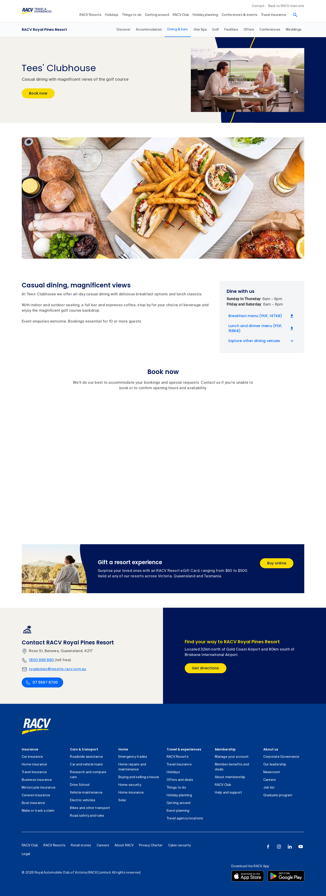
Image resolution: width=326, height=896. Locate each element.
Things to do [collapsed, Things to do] (131, 15)
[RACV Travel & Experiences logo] (37, 11)
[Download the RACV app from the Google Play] (286, 876)
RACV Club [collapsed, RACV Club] (181, 15)
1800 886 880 (41, 660)
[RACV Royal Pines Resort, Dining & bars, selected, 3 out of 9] (178, 29)
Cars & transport (84, 749)
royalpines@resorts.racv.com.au (57, 669)
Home (123, 749)
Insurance (30, 749)
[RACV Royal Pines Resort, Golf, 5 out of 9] (215, 29)
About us (270, 749)
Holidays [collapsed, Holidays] (111, 15)
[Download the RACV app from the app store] (247, 876)
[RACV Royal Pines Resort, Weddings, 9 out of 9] (293, 29)
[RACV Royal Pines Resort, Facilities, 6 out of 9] (231, 29)
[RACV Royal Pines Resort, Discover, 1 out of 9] (123, 29)
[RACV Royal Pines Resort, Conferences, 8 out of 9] (270, 29)
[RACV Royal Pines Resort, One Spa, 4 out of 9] (200, 29)
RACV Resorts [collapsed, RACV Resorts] (90, 15)
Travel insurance (273, 15)
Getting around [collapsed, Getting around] (157, 15)
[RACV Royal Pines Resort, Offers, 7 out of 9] (249, 29)
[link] (36, 726)
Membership (225, 749)
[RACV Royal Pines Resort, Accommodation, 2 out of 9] (149, 29)
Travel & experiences (184, 749)
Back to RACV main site (286, 6)
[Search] (295, 15)
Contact (258, 6)
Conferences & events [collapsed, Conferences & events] (239, 15)
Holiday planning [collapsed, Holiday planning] (205, 15)
